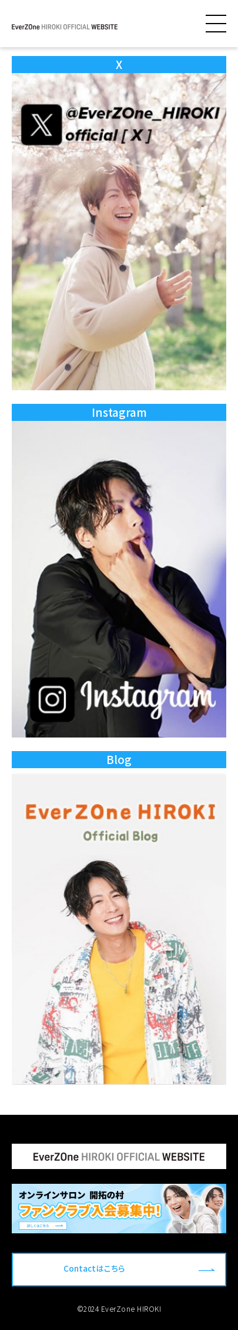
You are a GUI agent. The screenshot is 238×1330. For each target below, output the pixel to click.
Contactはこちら (94, 1268)
